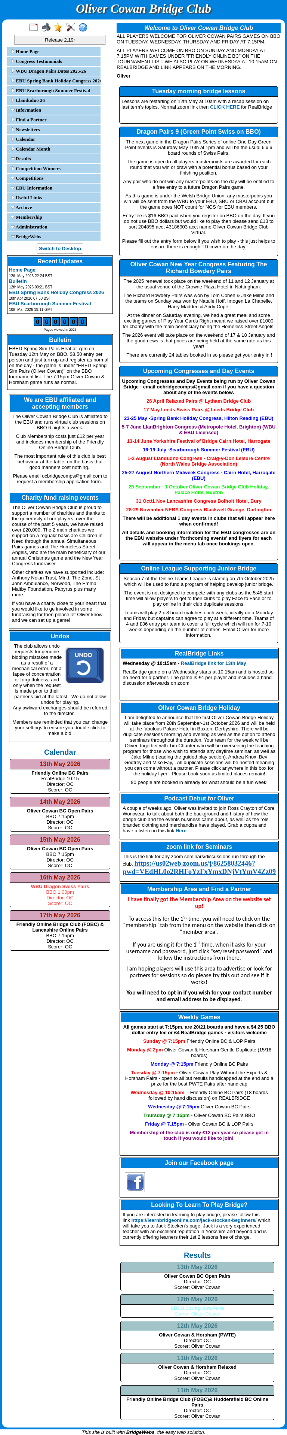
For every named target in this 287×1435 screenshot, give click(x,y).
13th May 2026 (197, 1267)
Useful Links (26, 197)
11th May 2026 (197, 1358)
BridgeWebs (26, 236)
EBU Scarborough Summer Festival (50, 90)
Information (26, 110)
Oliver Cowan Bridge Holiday (199, 708)
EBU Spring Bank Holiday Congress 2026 (55, 81)
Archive (21, 207)
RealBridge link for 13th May (213, 663)
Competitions (27, 178)
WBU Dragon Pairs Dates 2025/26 (48, 71)
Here (181, 830)
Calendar (23, 139)
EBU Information (31, 188)
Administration (29, 227)
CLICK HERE (225, 107)
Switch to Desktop (60, 248)
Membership (26, 217)
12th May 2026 (197, 1299)
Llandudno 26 (28, 100)
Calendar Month (30, 149)
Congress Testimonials (36, 61)
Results (21, 158)
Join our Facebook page (199, 1163)
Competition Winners (36, 168)
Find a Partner (29, 119)
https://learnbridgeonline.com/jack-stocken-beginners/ (193, 1220)
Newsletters (25, 129)
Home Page (25, 51)
